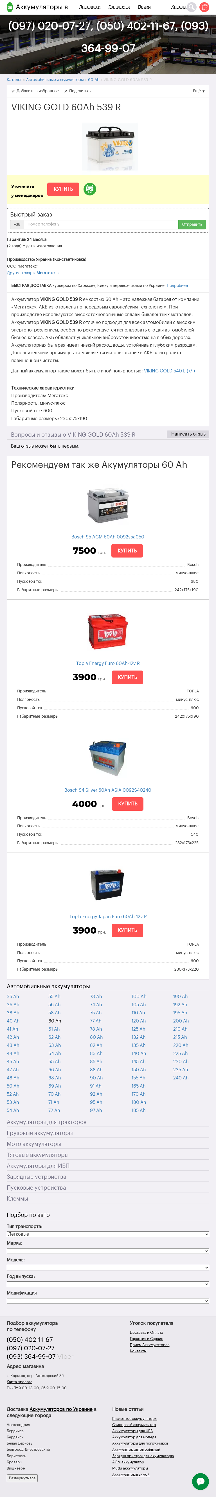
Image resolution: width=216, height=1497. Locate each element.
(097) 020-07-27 (31, 1348)
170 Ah (139, 1094)
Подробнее (177, 286)
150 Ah (139, 1070)
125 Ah (138, 1029)
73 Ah (96, 996)
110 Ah (138, 1013)
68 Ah (54, 1078)
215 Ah (180, 1037)
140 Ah (139, 1053)
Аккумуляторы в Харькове (42, 14)
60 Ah (54, 1021)
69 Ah (54, 1086)
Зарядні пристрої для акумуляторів (143, 1456)
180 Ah (139, 1102)
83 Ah (96, 1053)
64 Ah (54, 1053)
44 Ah (13, 1053)
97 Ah (96, 1110)
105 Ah (139, 1005)
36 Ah (13, 1005)
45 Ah (13, 1062)
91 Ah (96, 1086)
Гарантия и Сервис (119, 14)
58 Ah (54, 1013)
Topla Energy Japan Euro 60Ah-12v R (108, 917)
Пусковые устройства (36, 1188)
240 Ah (181, 1078)
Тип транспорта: (24, 1226)
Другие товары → (33, 273)
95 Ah (96, 1102)
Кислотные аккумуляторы (134, 1418)
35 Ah (13, 996)
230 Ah (181, 1062)
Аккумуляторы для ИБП (38, 1166)
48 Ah (13, 1078)
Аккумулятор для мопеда (134, 1437)
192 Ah (180, 1005)
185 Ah (139, 1110)
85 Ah (96, 1062)
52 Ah (13, 1094)
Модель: (16, 1260)
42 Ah (13, 1037)
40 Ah (13, 1021)
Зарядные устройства (36, 1177)
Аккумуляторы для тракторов (47, 1122)
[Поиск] (192, 7)
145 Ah (139, 1062)
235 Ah (180, 1070)
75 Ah (96, 1013)
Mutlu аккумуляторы (130, 1468)
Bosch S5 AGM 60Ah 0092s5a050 (107, 537)
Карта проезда (19, 1382)
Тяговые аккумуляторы (38, 1155)
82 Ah (96, 1045)
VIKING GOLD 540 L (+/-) (169, 371)
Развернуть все (22, 1478)
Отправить (192, 225)
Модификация (22, 1293)
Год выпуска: (21, 1276)
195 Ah (180, 1013)
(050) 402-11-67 (30, 1340)
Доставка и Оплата (89, 14)
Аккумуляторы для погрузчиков (140, 1443)
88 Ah (96, 1070)
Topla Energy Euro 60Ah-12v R (108, 663)
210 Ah (180, 1029)
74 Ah (96, 1005)
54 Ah (13, 1110)
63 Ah (54, 1045)
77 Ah (96, 1021)
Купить (63, 189)
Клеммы (17, 1199)
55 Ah (54, 996)
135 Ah (139, 1045)
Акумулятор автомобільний (136, 1449)
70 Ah (54, 1094)
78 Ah (96, 1029)
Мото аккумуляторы (34, 1144)
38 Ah (13, 1013)
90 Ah (96, 1078)
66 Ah (54, 1070)
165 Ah (139, 1086)
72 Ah (54, 1110)
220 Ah (180, 1045)
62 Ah (54, 1037)
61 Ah (54, 1029)
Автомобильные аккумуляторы (48, 986)
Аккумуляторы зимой (131, 1474)
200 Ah (181, 1021)
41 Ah (12, 1029)
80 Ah (96, 1037)
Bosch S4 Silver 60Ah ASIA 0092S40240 (107, 790)
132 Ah (139, 1037)
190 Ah (180, 996)
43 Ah (13, 1045)
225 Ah (180, 1053)
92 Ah (96, 1094)
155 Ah (138, 1078)
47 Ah (13, 1070)
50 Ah (13, 1086)
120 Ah (139, 1021)
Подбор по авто (28, 1215)
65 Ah (54, 1062)
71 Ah (53, 1102)
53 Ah (13, 1102)
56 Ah (54, 1005)
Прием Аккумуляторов (152, 14)
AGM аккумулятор (128, 1462)
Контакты (181, 7)
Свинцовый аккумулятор (134, 1425)
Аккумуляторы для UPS (132, 1431)
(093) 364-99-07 (31, 1357)
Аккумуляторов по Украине (61, 1409)
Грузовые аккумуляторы (40, 1133)
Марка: (14, 1243)
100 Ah (139, 996)
